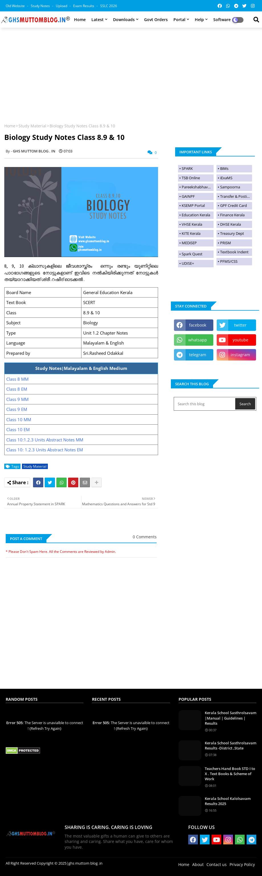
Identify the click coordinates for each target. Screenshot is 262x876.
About (198, 864)
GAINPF (188, 196)
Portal (179, 19)
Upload (62, 5)
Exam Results (84, 5)
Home (80, 19)
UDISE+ (188, 263)
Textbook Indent (234, 251)
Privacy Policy (242, 864)
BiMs (224, 168)
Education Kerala (196, 214)
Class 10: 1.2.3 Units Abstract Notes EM (44, 450)
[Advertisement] (131, 72)
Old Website (16, 5)
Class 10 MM (18, 419)
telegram (197, 354)
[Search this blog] (205, 404)
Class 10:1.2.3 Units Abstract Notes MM (44, 440)
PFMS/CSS (229, 261)
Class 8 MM (17, 379)
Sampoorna (230, 187)
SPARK (187, 168)
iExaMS (226, 177)
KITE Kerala (191, 233)
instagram (240, 354)
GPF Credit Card (233, 205)
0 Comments (145, 536)
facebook (197, 325)
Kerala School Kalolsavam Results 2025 (228, 801)
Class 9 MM (17, 399)
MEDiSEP (189, 242)
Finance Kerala (232, 214)
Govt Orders (156, 19)
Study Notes (41, 5)
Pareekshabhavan (197, 187)
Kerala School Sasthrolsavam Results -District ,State (230, 745)
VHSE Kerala (192, 224)
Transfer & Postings (236, 196)
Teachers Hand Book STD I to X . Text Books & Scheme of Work (230, 773)
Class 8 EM (16, 389)
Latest (97, 19)
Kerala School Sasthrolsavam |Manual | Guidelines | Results (230, 718)
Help (199, 19)
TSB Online (191, 177)
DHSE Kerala (230, 224)
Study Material (32, 126)
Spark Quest (192, 253)
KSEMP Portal (193, 205)
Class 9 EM (16, 409)
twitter (240, 325)
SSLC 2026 (108, 5)
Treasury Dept (232, 233)
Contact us (216, 864)
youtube (240, 340)
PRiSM (225, 242)
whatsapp (197, 340)
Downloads (124, 19)
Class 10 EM (18, 429)
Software (222, 19)
